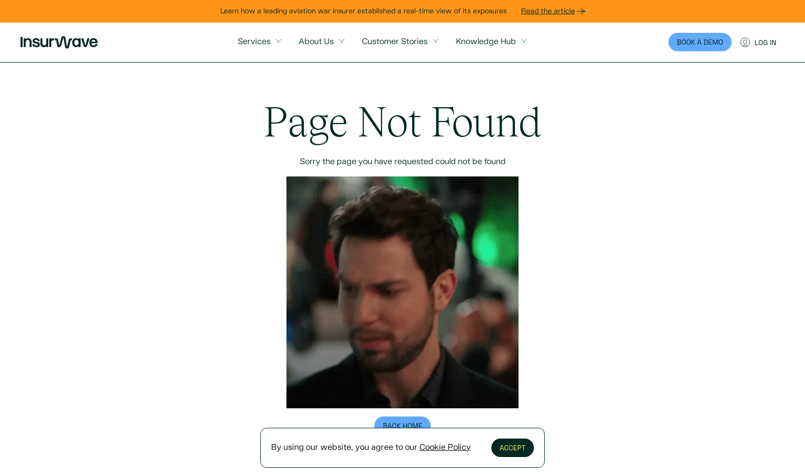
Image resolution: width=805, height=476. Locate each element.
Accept (513, 447)
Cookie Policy (445, 447)
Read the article (553, 11)
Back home (402, 425)
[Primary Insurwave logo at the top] (59, 42)
